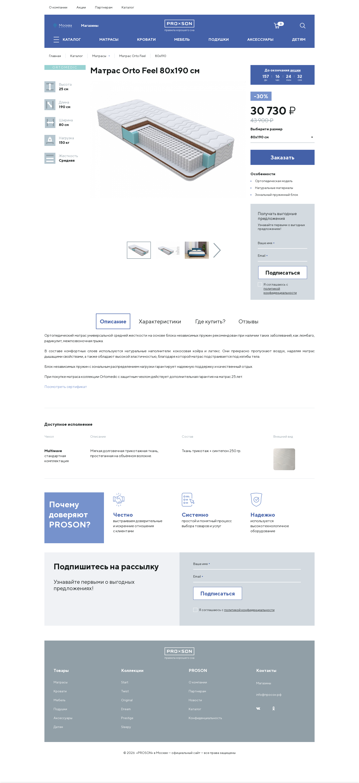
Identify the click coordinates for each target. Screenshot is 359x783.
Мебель (59, 700)
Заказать (282, 157)
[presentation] (217, 250)
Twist (125, 691)
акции (295, 70)
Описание (113, 321)
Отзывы (248, 321)
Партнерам (103, 7)
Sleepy (126, 726)
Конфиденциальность (205, 718)
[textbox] (277, 137)
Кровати (60, 691)
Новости (195, 700)
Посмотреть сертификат (65, 387)
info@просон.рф (269, 694)
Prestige (127, 718)
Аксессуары (63, 718)
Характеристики (160, 321)
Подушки (60, 709)
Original (127, 700)
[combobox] (282, 137)
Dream (126, 709)
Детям (58, 726)
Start (124, 682)
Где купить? (210, 321)
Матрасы (61, 682)
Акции (81, 7)
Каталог (128, 7)
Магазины (89, 25)
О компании (58, 7)
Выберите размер (266, 129)
